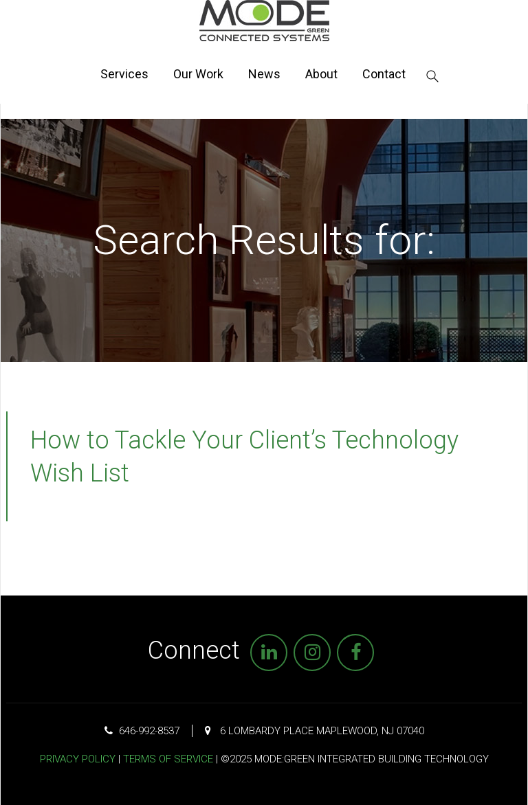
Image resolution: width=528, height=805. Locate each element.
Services (124, 74)
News (264, 74)
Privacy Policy (78, 759)
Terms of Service (168, 759)
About (321, 74)
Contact (384, 74)
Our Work (198, 74)
